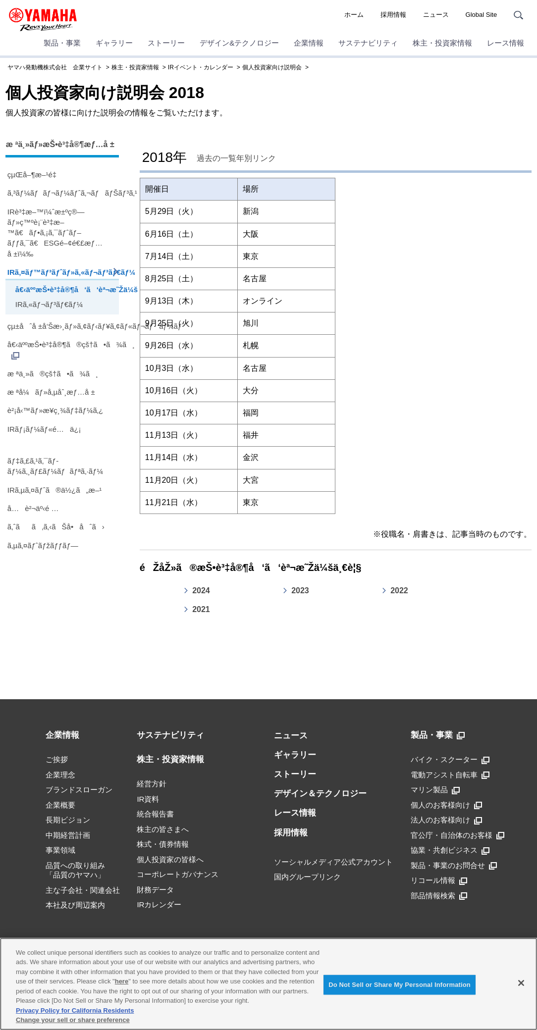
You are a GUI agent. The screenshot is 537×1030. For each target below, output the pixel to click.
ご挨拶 (57, 759)
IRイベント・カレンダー (200, 67)
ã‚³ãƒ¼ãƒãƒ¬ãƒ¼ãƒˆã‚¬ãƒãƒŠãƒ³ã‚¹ (63, 193)
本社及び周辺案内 (75, 905)
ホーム (354, 14)
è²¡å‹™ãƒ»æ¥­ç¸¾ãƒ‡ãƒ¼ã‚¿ (55, 410)
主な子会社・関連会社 (83, 890)
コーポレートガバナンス (177, 874)
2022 (399, 590)
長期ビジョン (68, 820)
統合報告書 (155, 814)
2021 (201, 609)
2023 (300, 590)
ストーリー (166, 43)
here (121, 981)
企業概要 (60, 805)
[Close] (521, 983)
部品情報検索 (439, 895)
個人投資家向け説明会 (272, 67)
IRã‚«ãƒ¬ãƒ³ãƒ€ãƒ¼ (49, 304)
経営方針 (151, 783)
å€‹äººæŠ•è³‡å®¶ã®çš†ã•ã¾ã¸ (63, 350)
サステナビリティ (368, 43)
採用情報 (393, 14)
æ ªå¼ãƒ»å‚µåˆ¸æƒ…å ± (51, 392)
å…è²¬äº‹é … (33, 508)
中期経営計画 (68, 835)
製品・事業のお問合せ (454, 865)
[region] (268, 984)
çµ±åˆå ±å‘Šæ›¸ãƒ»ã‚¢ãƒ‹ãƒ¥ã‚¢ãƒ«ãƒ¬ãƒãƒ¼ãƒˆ (63, 326)
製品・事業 (62, 43)
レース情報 (505, 43)
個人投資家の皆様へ (170, 859)
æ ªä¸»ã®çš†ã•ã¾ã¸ (52, 373)
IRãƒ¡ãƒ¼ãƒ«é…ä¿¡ (44, 429)
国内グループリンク (307, 877)
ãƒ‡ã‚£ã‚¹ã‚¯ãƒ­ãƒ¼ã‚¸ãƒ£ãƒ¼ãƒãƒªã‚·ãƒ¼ (55, 466)
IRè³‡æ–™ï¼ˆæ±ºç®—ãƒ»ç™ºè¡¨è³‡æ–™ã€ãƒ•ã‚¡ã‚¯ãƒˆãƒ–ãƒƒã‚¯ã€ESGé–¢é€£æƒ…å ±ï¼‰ (55, 232)
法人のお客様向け (446, 820)
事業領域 (60, 850)
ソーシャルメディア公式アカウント (333, 862)
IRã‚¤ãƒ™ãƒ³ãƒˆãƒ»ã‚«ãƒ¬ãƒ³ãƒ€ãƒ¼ (63, 272)
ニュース (436, 14)
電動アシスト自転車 (450, 775)
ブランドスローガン (79, 789)
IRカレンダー (159, 904)
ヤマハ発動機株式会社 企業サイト (55, 67)
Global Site (481, 14)
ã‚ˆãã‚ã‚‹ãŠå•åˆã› (56, 526)
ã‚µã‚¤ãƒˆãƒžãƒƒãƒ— (42, 545)
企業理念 (60, 775)
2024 (201, 590)
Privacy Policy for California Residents (75, 1010)
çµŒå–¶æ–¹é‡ (34, 174)
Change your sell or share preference (73, 1020)
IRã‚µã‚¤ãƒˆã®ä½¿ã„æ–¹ (54, 490)
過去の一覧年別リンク (236, 158)
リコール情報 (439, 880)
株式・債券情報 (163, 844)
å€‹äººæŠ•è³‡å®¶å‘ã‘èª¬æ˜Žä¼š (65, 289)
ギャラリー (114, 43)
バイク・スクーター (450, 759)
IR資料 (148, 799)
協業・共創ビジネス (450, 850)
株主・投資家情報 (442, 43)
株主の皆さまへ (163, 829)
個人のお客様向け (446, 805)
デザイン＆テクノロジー (320, 793)
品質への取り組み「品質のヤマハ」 (75, 870)
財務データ (155, 889)
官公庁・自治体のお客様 (457, 835)
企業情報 (308, 43)
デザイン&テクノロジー (239, 43)
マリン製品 (435, 789)
